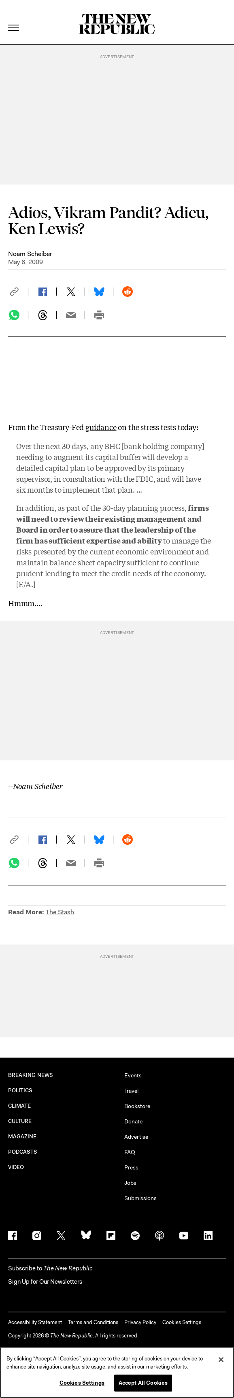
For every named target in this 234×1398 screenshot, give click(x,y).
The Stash (60, 912)
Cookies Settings (181, 1322)
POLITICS (20, 1090)
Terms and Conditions (93, 1322)
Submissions (140, 1198)
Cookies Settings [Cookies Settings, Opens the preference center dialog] (82, 1382)
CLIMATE (19, 1105)
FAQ (129, 1152)
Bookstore (137, 1106)
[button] (18, 291)
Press (131, 1167)
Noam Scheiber (30, 254)
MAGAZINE (22, 1136)
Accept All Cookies (143, 1382)
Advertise (136, 1136)
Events (133, 1075)
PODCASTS (23, 1151)
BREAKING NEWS (30, 1075)
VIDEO (16, 1167)
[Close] (221, 1360)
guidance (101, 427)
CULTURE (20, 1121)
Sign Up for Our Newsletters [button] (45, 1282)
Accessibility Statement (35, 1322)
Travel (131, 1090)
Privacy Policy (140, 1322)
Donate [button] (133, 1121)
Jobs (130, 1182)
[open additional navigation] (14, 18)
